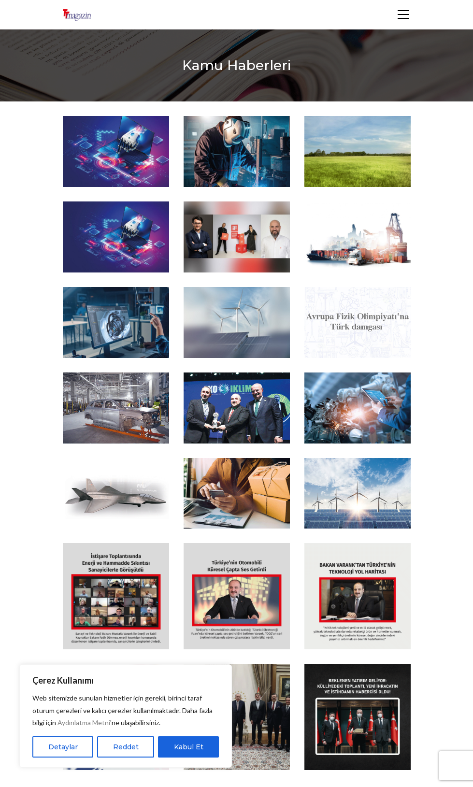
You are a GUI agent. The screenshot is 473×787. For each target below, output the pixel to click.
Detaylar (63, 747)
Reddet (126, 747)
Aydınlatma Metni (83, 722)
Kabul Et (188, 747)
